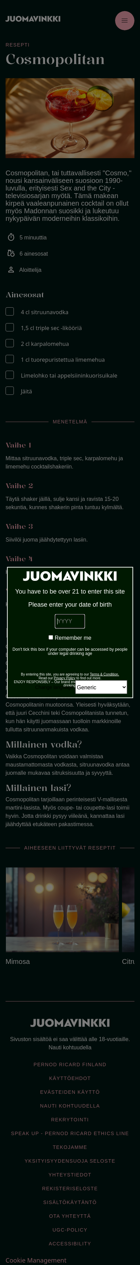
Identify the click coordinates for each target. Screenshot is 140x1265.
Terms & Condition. (104, 674)
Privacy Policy (64, 678)
